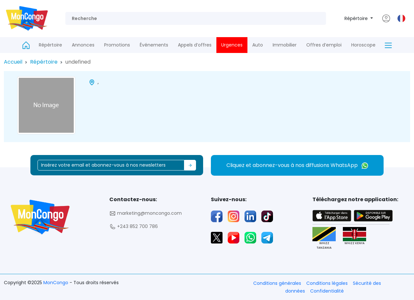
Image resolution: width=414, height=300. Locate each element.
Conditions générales (277, 283)
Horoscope (363, 45)
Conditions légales (327, 283)
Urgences (232, 45)
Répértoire (356, 18)
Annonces (83, 45)
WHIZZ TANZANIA (323, 238)
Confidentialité (327, 291)
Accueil (13, 62)
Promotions (117, 45)
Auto (257, 45)
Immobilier (285, 45)
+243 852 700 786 (133, 226)
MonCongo (56, 282)
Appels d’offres (195, 45)
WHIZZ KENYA (354, 236)
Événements (154, 45)
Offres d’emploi (324, 45)
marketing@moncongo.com (145, 213)
